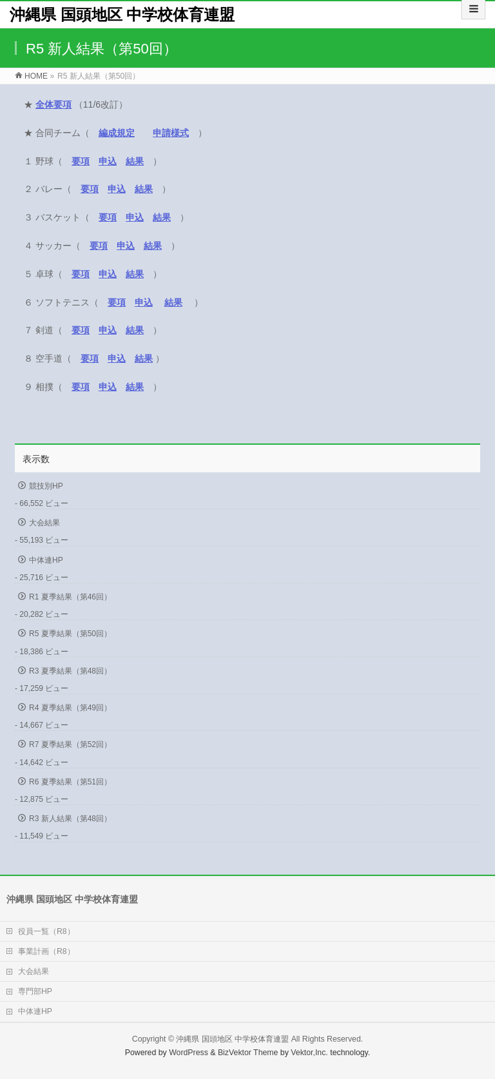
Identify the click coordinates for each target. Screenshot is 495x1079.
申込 (117, 189)
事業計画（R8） (46, 951)
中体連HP (46, 560)
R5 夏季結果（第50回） (70, 633)
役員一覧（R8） (46, 931)
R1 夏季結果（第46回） (70, 596)
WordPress (188, 1052)
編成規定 (117, 133)
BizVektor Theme (248, 1052)
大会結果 (44, 522)
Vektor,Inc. (309, 1052)
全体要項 (53, 104)
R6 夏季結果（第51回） (70, 781)
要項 (81, 161)
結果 (135, 161)
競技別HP (46, 486)
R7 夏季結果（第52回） (70, 744)
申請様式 (171, 133)
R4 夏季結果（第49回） (70, 707)
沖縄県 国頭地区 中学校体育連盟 (122, 14)
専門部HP (35, 991)
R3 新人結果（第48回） (70, 818)
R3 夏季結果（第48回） (70, 671)
